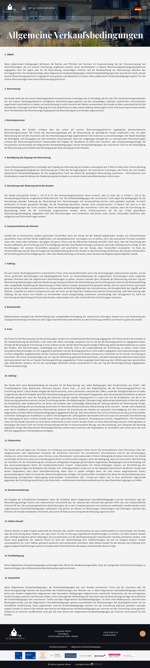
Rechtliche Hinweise (58, 647)
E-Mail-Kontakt (108, 635)
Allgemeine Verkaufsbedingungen (86, 647)
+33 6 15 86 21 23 (109, 632)
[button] (38, 8)
